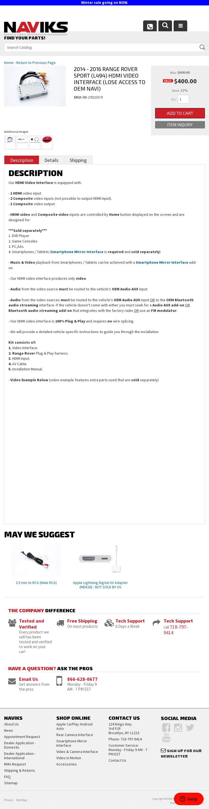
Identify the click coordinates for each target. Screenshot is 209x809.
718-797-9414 (176, 630)
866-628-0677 (82, 679)
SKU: (78, 97)
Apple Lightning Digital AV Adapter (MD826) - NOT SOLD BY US (100, 585)
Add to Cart (180, 113)
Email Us (28, 679)
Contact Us (117, 760)
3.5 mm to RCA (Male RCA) (36, 582)
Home (9, 62)
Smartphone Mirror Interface (77, 251)
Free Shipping (82, 621)
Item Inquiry (180, 124)
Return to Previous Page (36, 62)
